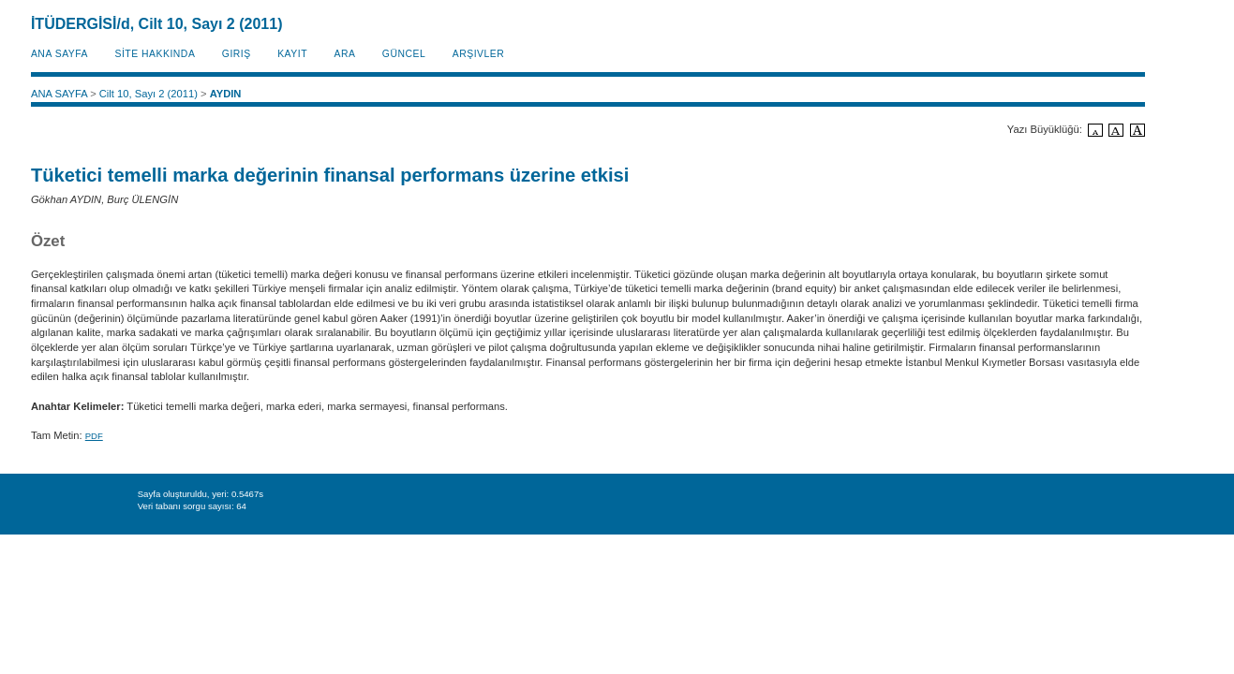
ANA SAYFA (59, 54)
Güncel (403, 54)
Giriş (236, 54)
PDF (94, 436)
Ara (344, 54)
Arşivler (479, 54)
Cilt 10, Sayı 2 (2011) (148, 93)
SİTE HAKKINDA (154, 54)
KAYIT (292, 54)
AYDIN (226, 93)
